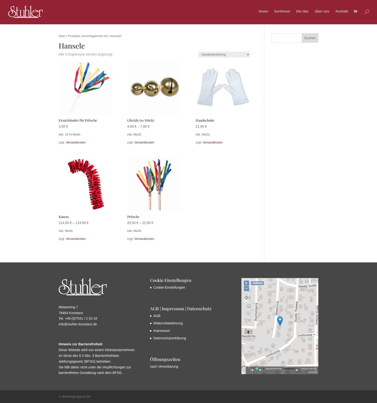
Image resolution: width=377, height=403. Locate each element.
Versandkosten (76, 142)
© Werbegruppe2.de (74, 396)
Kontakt (342, 12)
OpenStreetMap (273, 368)
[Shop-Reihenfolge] (224, 54)
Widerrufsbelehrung (168, 323)
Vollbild (257, 283)
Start (62, 36)
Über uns (322, 12)
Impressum (161, 331)
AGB (157, 316)
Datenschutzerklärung (169, 338)
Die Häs (302, 12)
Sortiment (282, 12)
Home (263, 12)
